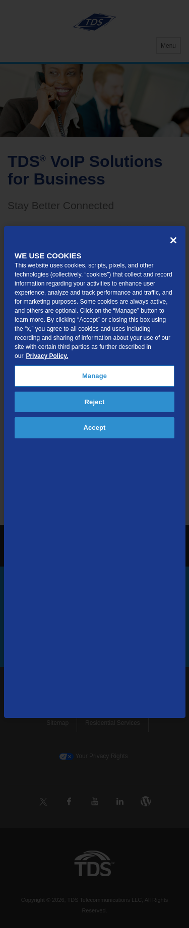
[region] (94, 472)
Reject (95, 402)
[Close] (173, 240)
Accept (94, 427)
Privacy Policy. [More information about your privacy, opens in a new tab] (47, 355)
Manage (94, 376)
